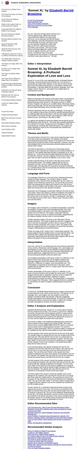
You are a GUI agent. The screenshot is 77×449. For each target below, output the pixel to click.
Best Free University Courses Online (11, 119)
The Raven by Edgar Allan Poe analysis (11, 64)
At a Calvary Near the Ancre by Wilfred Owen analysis (46, 436)
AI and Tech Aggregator (36, 20)
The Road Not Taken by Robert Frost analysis (11, 15)
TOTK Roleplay (33, 27)
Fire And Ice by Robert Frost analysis (10, 10)
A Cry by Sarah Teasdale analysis (39, 448)
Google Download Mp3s (9, 115)
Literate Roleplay (7, 132)
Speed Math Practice (8, 136)
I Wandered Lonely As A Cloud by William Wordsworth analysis (12, 54)
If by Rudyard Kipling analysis (11, 100)
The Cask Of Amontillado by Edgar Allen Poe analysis (10, 79)
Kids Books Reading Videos (10, 123)
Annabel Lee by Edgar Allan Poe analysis (10, 69)
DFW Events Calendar (9, 126)
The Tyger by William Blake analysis (10, 74)
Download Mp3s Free (35, 22)
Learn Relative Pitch (8, 129)
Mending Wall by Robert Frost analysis (11, 40)
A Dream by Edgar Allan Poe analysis (40, 441)
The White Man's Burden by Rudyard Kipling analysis (10, 59)
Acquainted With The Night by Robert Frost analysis (11, 30)
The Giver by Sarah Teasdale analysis (40, 439)
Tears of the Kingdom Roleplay (38, 23)
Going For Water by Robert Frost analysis (42, 431)
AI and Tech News (7, 111)
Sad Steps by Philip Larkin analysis (39, 438)
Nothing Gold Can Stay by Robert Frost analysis (10, 96)
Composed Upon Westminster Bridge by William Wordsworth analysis (11, 85)
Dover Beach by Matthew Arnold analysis (9, 20)
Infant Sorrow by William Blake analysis (41, 434)
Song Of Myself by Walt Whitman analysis (9, 45)
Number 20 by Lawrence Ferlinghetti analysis (43, 443)
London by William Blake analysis (9, 104)
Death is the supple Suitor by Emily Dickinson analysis (11, 25)
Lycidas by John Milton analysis (38, 433)
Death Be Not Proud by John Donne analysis (11, 49)
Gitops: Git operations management (40, 423)
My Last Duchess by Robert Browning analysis (10, 35)
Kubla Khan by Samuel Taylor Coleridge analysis (11, 91)
